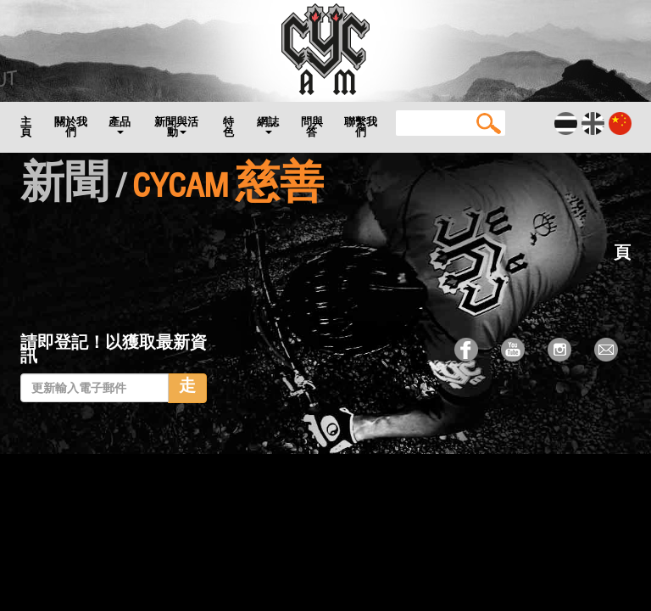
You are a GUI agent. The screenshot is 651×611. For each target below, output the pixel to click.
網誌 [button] (268, 124)
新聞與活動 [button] (176, 126)
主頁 (25, 126)
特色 (228, 126)
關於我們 (70, 126)
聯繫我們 (360, 126)
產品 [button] (119, 124)
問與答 (312, 126)
